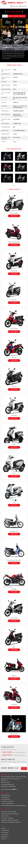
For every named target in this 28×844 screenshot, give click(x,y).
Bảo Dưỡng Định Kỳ (5, 797)
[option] (14, 168)
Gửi (24, 768)
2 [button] (15, 185)
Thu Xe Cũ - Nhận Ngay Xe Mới (7, 803)
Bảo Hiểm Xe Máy (5, 815)
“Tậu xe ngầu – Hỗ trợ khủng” (7, 818)
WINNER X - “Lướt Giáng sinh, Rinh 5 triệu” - (10, 820)
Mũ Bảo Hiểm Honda (5, 795)
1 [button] (13, 185)
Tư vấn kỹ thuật (4, 834)
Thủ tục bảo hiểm (5, 832)
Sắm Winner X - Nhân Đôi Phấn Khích (8, 811)
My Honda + (4, 838)
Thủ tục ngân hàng (5, 830)
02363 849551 (7, 755)
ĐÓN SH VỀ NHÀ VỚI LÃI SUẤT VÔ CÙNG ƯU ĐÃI (11, 822)
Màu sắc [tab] (21, 16)
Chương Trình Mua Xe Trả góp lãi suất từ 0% (10, 813)
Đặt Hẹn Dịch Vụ (4, 836)
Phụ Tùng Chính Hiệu (5, 799)
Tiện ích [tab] (16, 16)
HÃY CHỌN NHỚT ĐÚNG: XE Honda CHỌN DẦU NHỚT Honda (13, 805)
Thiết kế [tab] (5, 16)
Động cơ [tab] (10, 16)
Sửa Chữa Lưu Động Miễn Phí (7, 801)
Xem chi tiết (14, 215)
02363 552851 (7, 752)
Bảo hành (3, 828)
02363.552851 (14, 6)
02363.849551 (23, 6)
